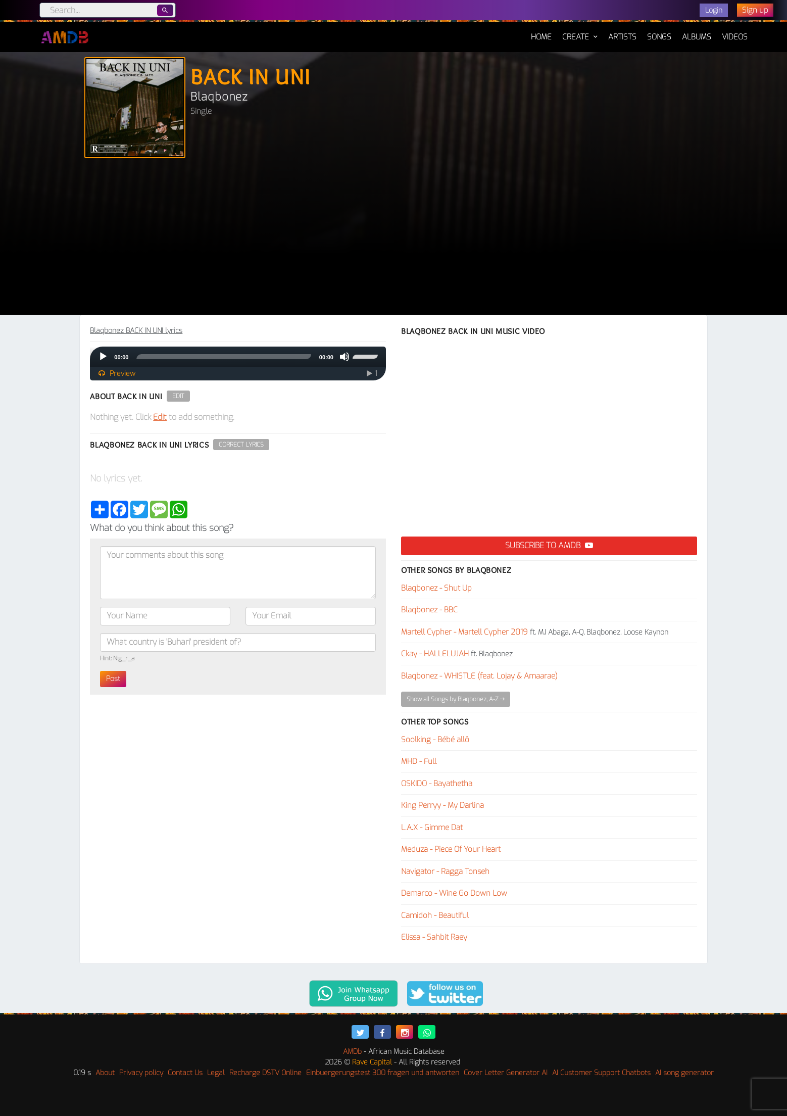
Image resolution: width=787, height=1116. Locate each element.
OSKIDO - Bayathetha (436, 784)
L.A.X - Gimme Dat (432, 827)
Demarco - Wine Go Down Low (454, 893)
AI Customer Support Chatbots (601, 1073)
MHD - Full (418, 761)
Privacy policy (141, 1073)
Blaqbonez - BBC (429, 610)
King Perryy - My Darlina (442, 805)
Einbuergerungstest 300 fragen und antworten (382, 1073)
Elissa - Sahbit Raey (434, 937)
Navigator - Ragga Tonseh (445, 871)
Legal (216, 1073)
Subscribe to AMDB (549, 545)
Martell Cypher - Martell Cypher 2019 (464, 632)
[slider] (223, 356)
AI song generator (684, 1073)
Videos (735, 37)
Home (541, 32)
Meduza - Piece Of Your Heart (451, 849)
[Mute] (344, 357)
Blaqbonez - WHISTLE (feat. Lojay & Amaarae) (479, 676)
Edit (178, 396)
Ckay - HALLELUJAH (435, 654)
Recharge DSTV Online (265, 1073)
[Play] (103, 357)
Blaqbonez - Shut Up (436, 588)
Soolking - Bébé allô (435, 740)
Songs (659, 37)
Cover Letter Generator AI (506, 1073)
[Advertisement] (393, 239)
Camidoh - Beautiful (435, 915)
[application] (238, 357)
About (105, 1073)
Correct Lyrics (241, 445)
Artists (622, 37)
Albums (696, 37)
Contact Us (185, 1073)
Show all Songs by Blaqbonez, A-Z (456, 699)
